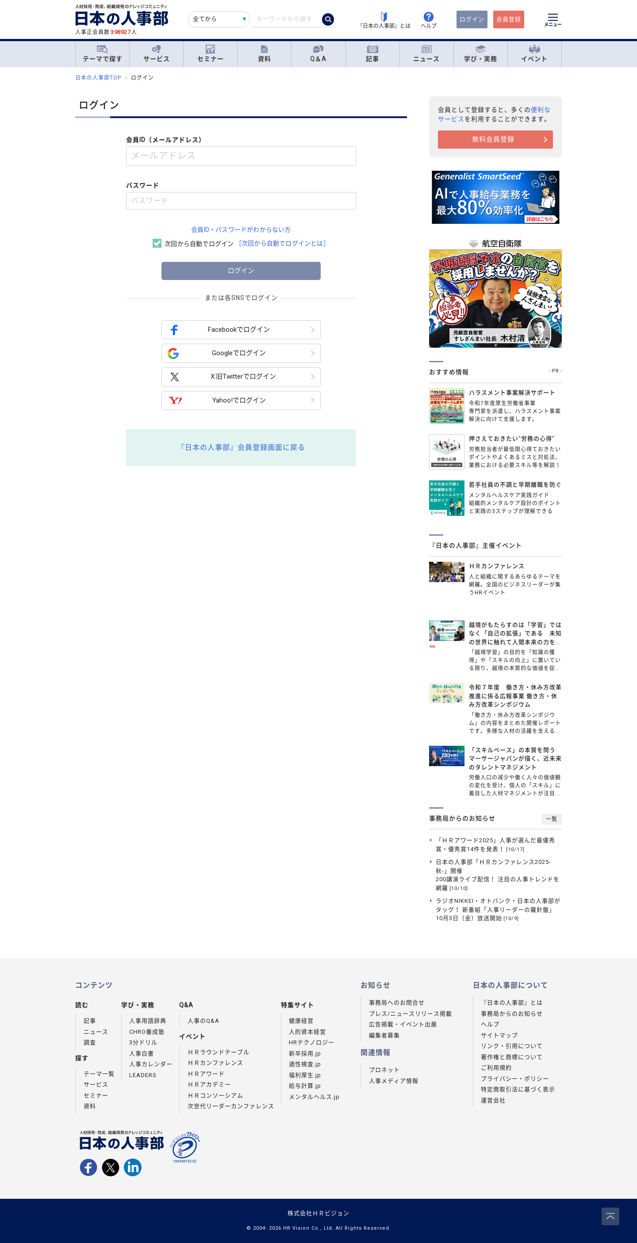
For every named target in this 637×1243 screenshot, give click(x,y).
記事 (372, 54)
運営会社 (493, 1100)
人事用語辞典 (147, 1020)
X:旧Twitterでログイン (222, 377)
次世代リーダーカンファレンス (231, 1106)
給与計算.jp (305, 1085)
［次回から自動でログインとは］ (282, 243)
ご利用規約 (496, 1067)
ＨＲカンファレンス (215, 1062)
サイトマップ (499, 1035)
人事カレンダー (151, 1064)
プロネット (384, 1070)
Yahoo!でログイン (217, 400)
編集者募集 (384, 1035)
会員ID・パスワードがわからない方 (241, 229)
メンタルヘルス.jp (314, 1096)
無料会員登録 (493, 139)
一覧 (551, 819)
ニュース (426, 54)
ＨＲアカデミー (209, 1084)
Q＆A (318, 54)
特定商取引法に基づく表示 (518, 1089)
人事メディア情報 (393, 1081)
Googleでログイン (217, 353)
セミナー (210, 54)
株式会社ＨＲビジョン (318, 1213)
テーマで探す (103, 53)
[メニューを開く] (553, 21)
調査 (90, 1042)
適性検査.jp (305, 1064)
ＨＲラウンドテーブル (218, 1052)
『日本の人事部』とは (512, 1002)
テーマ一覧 (99, 1073)
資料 (264, 54)
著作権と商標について (512, 1057)
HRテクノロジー (311, 1042)
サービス (156, 54)
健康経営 (301, 1020)
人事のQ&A (203, 1020)
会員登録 (508, 19)
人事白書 (141, 1053)
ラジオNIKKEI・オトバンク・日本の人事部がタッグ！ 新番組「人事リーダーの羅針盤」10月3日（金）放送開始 (498, 909)
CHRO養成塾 (147, 1031)
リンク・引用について (512, 1046)
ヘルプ (490, 1024)
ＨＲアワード (206, 1073)
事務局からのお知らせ (512, 1013)
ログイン (472, 19)
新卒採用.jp (305, 1053)
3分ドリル (143, 1042)
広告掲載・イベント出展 (403, 1024)
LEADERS (143, 1075)
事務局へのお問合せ (397, 1002)
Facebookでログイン (219, 330)
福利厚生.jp (305, 1075)
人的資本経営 (307, 1031)
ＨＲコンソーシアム (215, 1095)
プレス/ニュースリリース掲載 (410, 1013)
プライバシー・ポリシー (515, 1078)
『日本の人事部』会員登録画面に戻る (241, 447)
